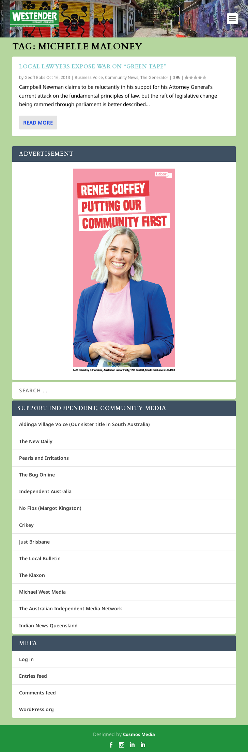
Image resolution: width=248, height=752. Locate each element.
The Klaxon (32, 575)
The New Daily (35, 441)
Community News (121, 77)
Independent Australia (45, 491)
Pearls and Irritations (44, 458)
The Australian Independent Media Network (70, 608)
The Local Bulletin (40, 558)
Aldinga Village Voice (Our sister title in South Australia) (84, 424)
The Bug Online (37, 474)
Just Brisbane (34, 541)
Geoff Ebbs (35, 77)
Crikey (26, 525)
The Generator (154, 77)
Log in (26, 659)
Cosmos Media (139, 734)
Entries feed (33, 676)
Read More (38, 122)
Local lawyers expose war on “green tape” (93, 66)
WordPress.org (36, 709)
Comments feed (37, 692)
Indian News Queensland (48, 625)
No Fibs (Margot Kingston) (50, 508)
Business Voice (89, 77)
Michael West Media (42, 592)
